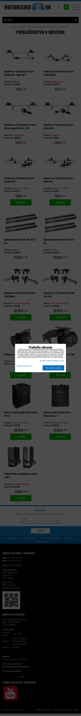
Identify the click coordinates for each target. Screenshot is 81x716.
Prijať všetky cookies (53, 368)
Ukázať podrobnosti (24, 366)
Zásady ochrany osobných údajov (51, 361)
